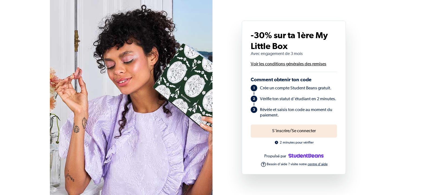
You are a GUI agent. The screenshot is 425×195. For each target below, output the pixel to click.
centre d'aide (318, 164)
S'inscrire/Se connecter (294, 131)
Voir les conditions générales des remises (288, 64)
